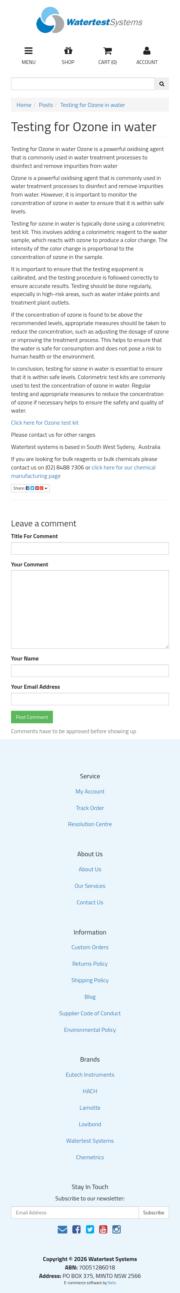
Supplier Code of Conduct (90, 1013)
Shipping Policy (89, 980)
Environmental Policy (90, 1029)
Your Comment (29, 564)
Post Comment (32, 717)
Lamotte (90, 1107)
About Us (90, 869)
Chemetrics (90, 1157)
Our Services (90, 885)
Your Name (25, 658)
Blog (90, 996)
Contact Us (90, 902)
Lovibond (90, 1124)
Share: (30, 488)
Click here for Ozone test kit (45, 422)
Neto (112, 1283)
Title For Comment (34, 536)
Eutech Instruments (90, 1074)
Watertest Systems (90, 1140)
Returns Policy (90, 963)
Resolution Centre (90, 824)
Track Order (90, 807)
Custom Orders (90, 947)
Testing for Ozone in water (92, 104)
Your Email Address (35, 686)
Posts (46, 104)
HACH (90, 1091)
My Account (90, 791)
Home (24, 104)
